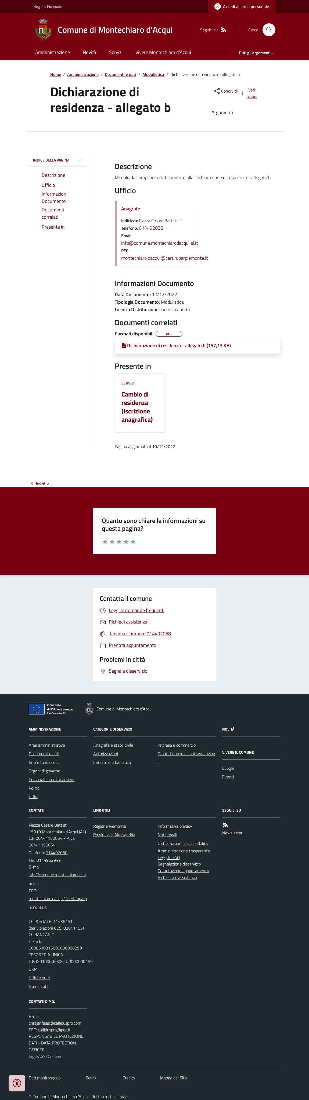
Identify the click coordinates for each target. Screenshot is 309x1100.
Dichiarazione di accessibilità (183, 843)
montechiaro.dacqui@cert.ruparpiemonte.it (164, 258)
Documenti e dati (120, 74)
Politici (34, 788)
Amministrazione (52, 52)
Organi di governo (44, 771)
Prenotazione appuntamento (183, 870)
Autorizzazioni (105, 753)
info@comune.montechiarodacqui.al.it (159, 243)
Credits (129, 1078)
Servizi (116, 52)
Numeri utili (39, 986)
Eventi (228, 776)
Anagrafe (130, 208)
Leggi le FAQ (169, 857)
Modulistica (153, 74)
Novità (89, 52)
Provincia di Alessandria (114, 834)
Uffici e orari (39, 977)
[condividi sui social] (225, 91)
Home (55, 74)
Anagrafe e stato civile (113, 745)
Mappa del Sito (173, 1078)
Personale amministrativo (51, 779)
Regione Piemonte (48, 6)
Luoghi (228, 768)
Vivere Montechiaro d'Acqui (163, 52)
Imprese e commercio (177, 745)
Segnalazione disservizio (179, 864)
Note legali (167, 834)
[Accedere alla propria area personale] (241, 6)
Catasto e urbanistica (112, 762)
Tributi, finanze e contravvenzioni (186, 757)
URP (33, 969)
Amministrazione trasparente (184, 851)
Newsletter (232, 833)
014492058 (151, 228)
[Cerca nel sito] (266, 29)
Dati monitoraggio (44, 1078)
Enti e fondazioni (44, 762)
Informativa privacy (175, 826)
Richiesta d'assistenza (177, 877)
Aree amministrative (47, 745)
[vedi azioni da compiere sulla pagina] (249, 93)
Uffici (33, 796)
